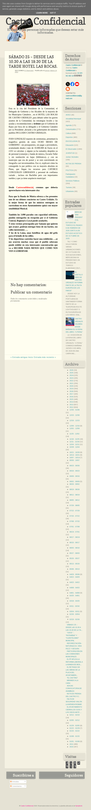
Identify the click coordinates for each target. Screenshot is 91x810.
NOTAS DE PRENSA (73, 164)
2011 (71, 744)
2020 (71, 386)
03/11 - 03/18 (74, 606)
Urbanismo (70, 191)
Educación (70, 145)
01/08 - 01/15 (75, 736)
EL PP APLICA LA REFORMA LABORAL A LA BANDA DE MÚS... (74, 661)
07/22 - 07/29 (75, 511)
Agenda (69, 125)
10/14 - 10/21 (75, 455)
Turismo (69, 187)
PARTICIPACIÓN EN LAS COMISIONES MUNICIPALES (74, 654)
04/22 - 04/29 (75, 577)
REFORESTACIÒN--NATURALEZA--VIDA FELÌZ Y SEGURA (74, 646)
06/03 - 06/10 (75, 548)
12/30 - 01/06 (75, 410)
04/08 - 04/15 (75, 588)
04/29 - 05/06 (75, 574)
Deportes (69, 137)
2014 (71, 402)
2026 (71, 370)
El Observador (29, 70)
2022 (71, 381)
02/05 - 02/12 (75, 720)
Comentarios (16, 786)
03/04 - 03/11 (74, 611)
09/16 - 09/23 (75, 471)
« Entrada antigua (19, 357)
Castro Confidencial (45, 21)
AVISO (68, 115)
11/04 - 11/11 (74, 444)
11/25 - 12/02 (74, 434)
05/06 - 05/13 (75, 569)
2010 (71, 747)
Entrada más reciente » (45, 357)
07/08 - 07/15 (75, 521)
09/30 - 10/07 (75, 460)
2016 (71, 397)
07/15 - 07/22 (75, 516)
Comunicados (71, 129)
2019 (71, 389)
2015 (71, 399)
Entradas (14, 782)
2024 (71, 375)
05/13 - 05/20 (75, 564)
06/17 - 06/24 (75, 537)
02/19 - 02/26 (75, 619)
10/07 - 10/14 (75, 457)
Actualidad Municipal (73, 119)
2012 (71, 407)
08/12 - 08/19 (75, 495)
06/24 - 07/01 (75, 532)
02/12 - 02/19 (75, 715)
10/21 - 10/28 (75, 452)
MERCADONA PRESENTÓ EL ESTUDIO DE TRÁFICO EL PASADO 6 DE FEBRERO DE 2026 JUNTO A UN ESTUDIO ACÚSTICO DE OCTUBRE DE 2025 (74, 225)
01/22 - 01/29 (75, 728)
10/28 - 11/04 (74, 447)
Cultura (68, 133)
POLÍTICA (69, 170)
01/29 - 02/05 (75, 725)
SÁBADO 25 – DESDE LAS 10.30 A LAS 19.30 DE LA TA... (74, 627)
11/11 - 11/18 (74, 442)
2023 (71, 378)
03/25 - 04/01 (75, 596)
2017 (71, 394)
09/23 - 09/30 (75, 466)
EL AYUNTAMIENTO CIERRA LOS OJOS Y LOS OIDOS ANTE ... (74, 709)
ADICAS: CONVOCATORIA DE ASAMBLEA (74, 688)
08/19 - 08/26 (75, 489)
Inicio (30, 357)
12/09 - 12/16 (75, 426)
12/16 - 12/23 (75, 420)
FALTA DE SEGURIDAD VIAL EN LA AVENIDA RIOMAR (74, 701)
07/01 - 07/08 (75, 527)
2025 (71, 373)
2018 (71, 391)
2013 (71, 405)
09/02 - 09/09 (75, 481)
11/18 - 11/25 (74, 439)
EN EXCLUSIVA (71, 141)
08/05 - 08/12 (75, 500)
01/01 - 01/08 (75, 741)
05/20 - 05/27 (75, 558)
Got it (53, 13)
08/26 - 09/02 (75, 484)
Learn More (42, 13)
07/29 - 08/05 (75, 505)
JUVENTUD (70, 153)
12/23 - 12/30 (75, 415)
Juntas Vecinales (72, 157)
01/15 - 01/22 (75, 731)
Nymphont (79, 806)
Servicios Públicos (72, 181)
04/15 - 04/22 (75, 582)
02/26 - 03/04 (75, 614)
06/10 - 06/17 (75, 542)
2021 (71, 383)
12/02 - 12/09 (75, 428)
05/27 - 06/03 (75, 553)
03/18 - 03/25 (75, 601)
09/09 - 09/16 (75, 476)
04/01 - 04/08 (75, 593)
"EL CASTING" (72, 678)
